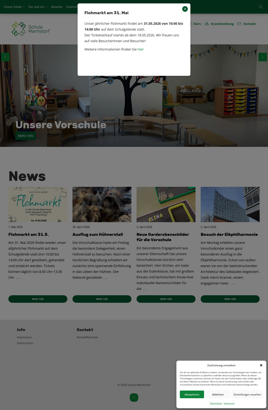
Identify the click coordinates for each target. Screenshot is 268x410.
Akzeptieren (192, 394)
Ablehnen (218, 394)
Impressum (229, 403)
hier (141, 49)
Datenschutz (216, 403)
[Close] (185, 9)
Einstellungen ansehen (247, 394)
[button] (261, 365)
